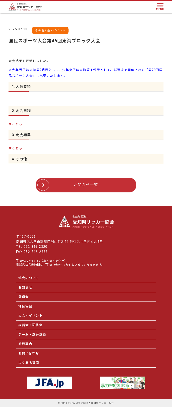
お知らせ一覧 (86, 185)
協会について (28, 278)
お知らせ (25, 287)
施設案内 (25, 344)
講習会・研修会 (30, 325)
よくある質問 (28, 362)
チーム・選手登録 (32, 334)
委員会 (23, 297)
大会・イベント (30, 315)
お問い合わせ (28, 353)
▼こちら (15, 124)
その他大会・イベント (50, 30)
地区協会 (25, 306)
